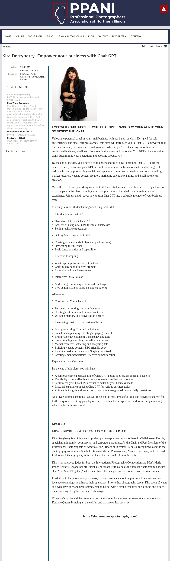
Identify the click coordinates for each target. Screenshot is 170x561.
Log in (164, 9)
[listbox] (154, 46)
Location (12, 73)
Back (8, 46)
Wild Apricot (130, 557)
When (14, 67)
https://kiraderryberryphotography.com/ (110, 516)
